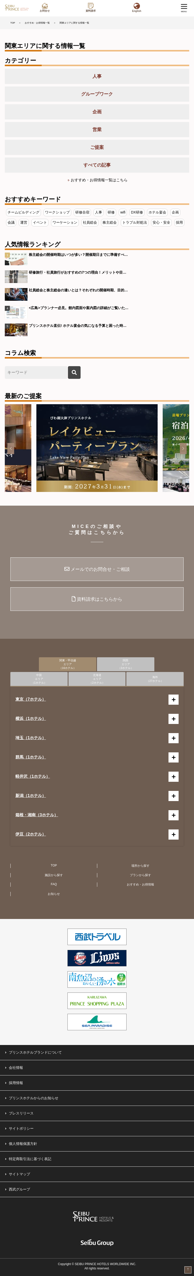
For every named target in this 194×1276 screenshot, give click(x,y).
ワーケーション (65, 222)
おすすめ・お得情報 (140, 884)
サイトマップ (19, 1174)
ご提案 (97, 147)
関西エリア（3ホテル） (125, 664)
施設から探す (54, 875)
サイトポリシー (21, 1128)
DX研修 (137, 212)
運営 (23, 222)
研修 (111, 212)
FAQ (54, 884)
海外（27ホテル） (155, 679)
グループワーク (97, 94)
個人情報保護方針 (23, 1144)
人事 (97, 76)
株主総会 (110, 222)
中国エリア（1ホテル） (39, 679)
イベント (40, 222)
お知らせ (54, 894)
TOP (12, 23)
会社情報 (16, 1068)
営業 (97, 129)
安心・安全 (161, 222)
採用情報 (16, 1083)
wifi (122, 212)
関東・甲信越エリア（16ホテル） (67, 664)
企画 (97, 111)
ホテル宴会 (157, 212)
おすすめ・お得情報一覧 (37, 23)
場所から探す (140, 865)
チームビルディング (23, 212)
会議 (11, 222)
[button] (10, 448)
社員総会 (90, 222)
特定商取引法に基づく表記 (30, 1159)
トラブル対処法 (134, 222)
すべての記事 (97, 165)
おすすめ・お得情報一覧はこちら (99, 180)
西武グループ (19, 1189)
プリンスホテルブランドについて (35, 1052)
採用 (179, 222)
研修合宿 (82, 212)
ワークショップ (57, 212)
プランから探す (140, 875)
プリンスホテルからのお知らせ (33, 1098)
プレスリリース (21, 1113)
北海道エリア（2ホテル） (97, 679)
